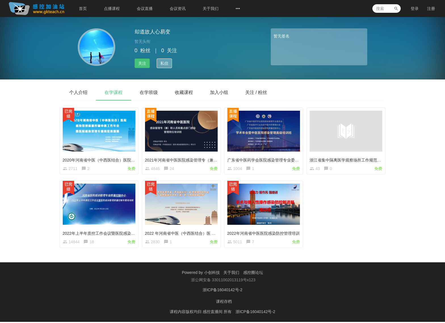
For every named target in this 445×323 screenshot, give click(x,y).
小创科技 (212, 274)
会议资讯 (178, 8)
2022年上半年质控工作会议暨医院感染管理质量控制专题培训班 (120, 233)
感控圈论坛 (253, 274)
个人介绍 (78, 92)
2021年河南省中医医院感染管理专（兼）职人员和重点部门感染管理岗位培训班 (216, 158)
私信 (164, 63)
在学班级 (149, 92)
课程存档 (224, 303)
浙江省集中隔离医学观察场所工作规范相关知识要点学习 (360, 158)
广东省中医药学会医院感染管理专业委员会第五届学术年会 (280, 158)
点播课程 (112, 8)
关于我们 (211, 8)
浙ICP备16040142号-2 (222, 292)
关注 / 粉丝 (256, 92)
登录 (415, 8)
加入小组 (219, 92)
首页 (83, 8)
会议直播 (145, 8)
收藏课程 (184, 92)
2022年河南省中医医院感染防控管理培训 (264, 233)
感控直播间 (213, 313)
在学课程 (113, 92)
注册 (431, 8)
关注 (142, 63)
